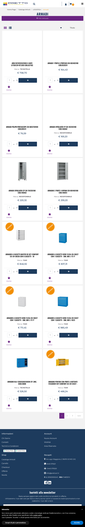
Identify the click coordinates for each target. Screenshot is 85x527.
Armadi (46, 9)
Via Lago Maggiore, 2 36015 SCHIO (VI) (61, 459)
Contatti (5, 442)
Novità (4, 475)
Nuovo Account (50, 438)
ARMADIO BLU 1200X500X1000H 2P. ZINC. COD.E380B (22, 383)
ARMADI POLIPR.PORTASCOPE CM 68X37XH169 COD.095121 (22, 128)
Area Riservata (50, 446)
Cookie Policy (21, 450)
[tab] (6, 28)
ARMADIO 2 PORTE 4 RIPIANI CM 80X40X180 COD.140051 (63, 192)
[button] (34, 4)
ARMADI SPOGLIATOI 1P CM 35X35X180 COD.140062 (63, 128)
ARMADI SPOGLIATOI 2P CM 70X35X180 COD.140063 (22, 192)
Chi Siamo (6, 438)
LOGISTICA (37, 9)
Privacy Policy (10, 450)
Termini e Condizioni (10, 446)
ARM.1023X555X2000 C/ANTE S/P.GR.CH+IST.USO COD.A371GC (22, 64)
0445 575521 (51, 464)
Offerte (5, 471)
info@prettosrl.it (52, 473)
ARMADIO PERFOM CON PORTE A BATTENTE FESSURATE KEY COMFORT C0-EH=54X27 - (63, 383)
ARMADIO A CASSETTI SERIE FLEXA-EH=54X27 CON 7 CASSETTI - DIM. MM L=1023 (62, 319)
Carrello (5, 463)
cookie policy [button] (37, 515)
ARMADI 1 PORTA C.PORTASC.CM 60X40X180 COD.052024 (63, 64)
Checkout (6, 467)
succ (79, 416)
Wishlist (47, 442)
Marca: (16, 69)
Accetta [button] (77, 523)
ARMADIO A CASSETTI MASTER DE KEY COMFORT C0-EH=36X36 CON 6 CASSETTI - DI (22, 255)
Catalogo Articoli (24, 9)
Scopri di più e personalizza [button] (15, 523)
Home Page (11, 9)
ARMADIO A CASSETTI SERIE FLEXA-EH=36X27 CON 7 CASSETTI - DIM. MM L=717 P (62, 255)
